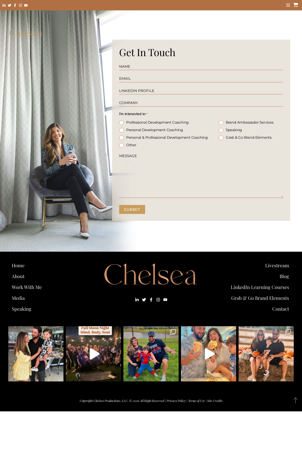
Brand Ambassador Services (249, 122)
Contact (280, 308)
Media (18, 298)
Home (18, 265)
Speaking (234, 130)
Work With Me (28, 287)
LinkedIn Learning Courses (260, 287)
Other (131, 145)
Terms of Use (196, 401)
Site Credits (214, 401)
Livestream (277, 265)
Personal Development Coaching (154, 130)
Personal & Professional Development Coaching (167, 137)
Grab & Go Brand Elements (249, 137)
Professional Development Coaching (157, 122)
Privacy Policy (176, 401)
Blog (284, 276)
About (18, 276)
